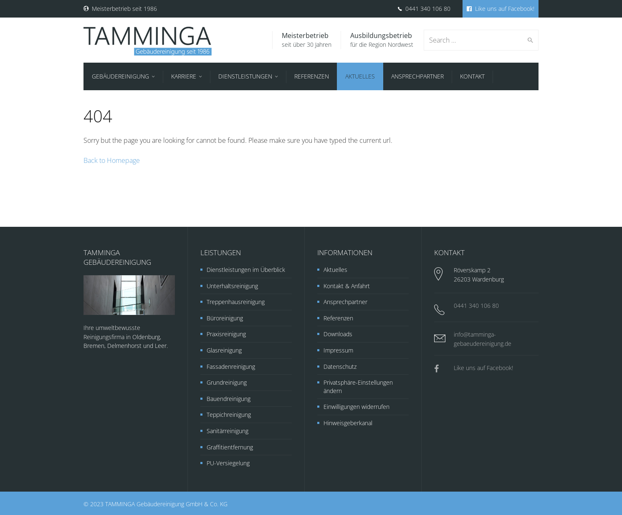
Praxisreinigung (226, 334)
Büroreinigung (225, 318)
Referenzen (338, 318)
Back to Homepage (111, 160)
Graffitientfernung (230, 447)
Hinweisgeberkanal (348, 423)
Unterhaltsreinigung (232, 286)
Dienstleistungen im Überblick (246, 270)
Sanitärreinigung (227, 431)
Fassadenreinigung (231, 366)
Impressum (338, 350)
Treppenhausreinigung (236, 302)
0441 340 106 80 (424, 9)
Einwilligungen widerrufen (356, 407)
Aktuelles (335, 270)
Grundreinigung (227, 382)
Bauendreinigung (228, 399)
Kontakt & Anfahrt (347, 286)
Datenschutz (340, 366)
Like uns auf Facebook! (500, 9)
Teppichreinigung (229, 415)
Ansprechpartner (345, 302)
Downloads (338, 334)
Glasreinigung (224, 350)
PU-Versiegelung (228, 463)
